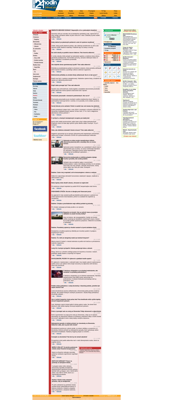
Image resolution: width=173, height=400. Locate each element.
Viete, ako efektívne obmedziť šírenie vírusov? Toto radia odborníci (72, 130)
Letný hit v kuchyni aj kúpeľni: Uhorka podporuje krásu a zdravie (71, 248)
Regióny (36, 39)
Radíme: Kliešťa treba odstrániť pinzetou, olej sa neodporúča (62, 380)
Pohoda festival (38, 62)
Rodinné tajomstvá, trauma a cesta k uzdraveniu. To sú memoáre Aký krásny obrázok (89, 351)
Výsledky (81, 13)
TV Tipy (104, 11)
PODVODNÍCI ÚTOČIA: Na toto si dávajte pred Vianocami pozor (71, 191)
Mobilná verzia (37, 139)
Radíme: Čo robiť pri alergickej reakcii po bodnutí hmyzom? (70, 238)
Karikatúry (37, 114)
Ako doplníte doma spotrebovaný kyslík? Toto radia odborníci (70, 64)
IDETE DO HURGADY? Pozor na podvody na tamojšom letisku (62, 361)
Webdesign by (108, 395)
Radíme (35, 95)
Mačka (62, 399)
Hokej (106, 90)
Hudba (36, 53)
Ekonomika (36, 41)
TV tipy (106, 50)
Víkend (35, 88)
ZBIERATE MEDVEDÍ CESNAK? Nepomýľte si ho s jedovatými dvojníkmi (74, 30)
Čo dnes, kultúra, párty (86, 399)
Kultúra (35, 55)
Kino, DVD (37, 58)
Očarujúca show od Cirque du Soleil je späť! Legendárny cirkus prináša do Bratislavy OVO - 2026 (130, 51)
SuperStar (37, 67)
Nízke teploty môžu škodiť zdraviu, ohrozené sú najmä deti (69, 183)
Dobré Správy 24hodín (67, 395)
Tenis (105, 88)
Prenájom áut (108, 41)
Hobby (35, 97)
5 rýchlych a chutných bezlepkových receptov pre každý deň (70, 118)
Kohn (35, 116)
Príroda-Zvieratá (37, 100)
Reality (71, 11)
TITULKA (35, 34)
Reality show (36, 65)
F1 (35, 71)
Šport (34, 69)
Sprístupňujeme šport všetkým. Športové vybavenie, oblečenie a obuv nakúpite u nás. (129, 93)
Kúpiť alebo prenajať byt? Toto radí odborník (65, 85)
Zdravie (36, 46)
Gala (34, 51)
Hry (35, 111)
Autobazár (61, 13)
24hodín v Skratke (38, 30)
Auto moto (36, 74)
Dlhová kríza (37, 44)
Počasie (91, 15)
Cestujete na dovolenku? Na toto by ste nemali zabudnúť (69, 337)
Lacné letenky (103, 13)
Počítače (35, 104)
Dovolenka (71, 13)
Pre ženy (35, 86)
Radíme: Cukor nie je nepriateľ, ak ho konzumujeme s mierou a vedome (73, 172)
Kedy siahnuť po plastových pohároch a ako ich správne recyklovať (72, 42)
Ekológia (35, 78)
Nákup (71, 15)
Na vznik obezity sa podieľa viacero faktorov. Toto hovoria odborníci (72, 52)
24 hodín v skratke (88, 395)
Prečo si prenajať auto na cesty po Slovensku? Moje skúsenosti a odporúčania (76, 311)
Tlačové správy (37, 81)
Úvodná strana (37, 17)
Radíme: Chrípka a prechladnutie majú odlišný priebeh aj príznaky (72, 203)
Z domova (36, 37)
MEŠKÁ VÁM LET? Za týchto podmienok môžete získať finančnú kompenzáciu (64, 348)
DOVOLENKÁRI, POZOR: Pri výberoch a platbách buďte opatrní (71, 258)
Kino (115, 15)
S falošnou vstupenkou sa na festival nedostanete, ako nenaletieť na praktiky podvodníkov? (80, 271)
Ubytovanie (61, 15)
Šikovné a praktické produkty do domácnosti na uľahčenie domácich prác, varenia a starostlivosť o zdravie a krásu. (130, 103)
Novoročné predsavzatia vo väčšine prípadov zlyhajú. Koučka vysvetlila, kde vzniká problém (80, 158)
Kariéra (35, 93)
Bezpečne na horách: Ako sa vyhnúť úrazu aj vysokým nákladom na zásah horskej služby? (80, 213)
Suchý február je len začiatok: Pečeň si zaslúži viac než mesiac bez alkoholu (75, 106)
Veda (34, 91)
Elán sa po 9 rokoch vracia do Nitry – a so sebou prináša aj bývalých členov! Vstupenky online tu (130, 84)
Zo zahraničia (37, 48)
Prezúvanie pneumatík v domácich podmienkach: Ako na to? (70, 95)
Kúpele (92, 13)
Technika (35, 102)
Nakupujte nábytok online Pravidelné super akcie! (130, 132)
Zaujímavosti (36, 76)
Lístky (115, 13)
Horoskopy (81, 15)
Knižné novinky (38, 60)
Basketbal (107, 92)
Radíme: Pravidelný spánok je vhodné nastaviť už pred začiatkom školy (73, 227)
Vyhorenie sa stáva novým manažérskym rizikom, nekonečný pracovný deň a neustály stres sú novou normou (79, 142)
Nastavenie (107, 62)
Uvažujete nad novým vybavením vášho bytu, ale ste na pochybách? (130, 112)
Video (81, 11)
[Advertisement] (91, 5)
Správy (61, 11)
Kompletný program (110, 48)
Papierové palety (74, 399)
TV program (91, 11)
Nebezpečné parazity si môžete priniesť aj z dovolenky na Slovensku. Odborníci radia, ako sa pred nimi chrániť (73, 324)
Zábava (104, 15)
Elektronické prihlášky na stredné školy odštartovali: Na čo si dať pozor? (74, 75)
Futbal (106, 86)
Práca (115, 11)
